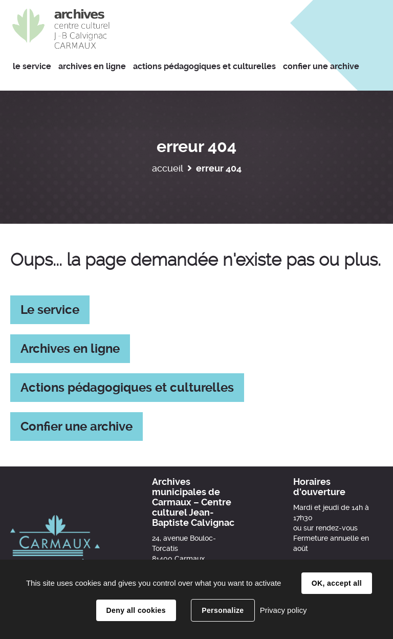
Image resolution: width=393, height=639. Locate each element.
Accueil (167, 168)
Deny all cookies (136, 610)
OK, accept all (337, 583)
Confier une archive (76, 426)
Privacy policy (283, 610)
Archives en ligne (70, 349)
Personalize (223, 610)
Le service (49, 310)
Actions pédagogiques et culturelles (127, 387)
